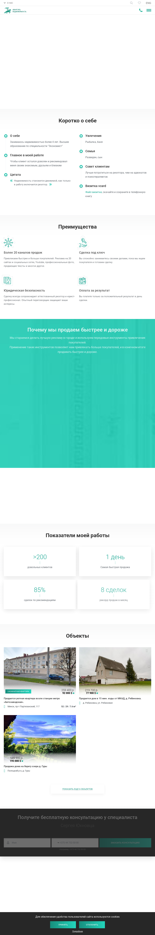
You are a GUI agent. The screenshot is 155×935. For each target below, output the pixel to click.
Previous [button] (6, 665)
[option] (40, 671)
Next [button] (74, 665)
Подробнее (77, 931)
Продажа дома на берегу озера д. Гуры (25, 766)
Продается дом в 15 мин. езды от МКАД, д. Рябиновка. (110, 698)
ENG (148, 3)
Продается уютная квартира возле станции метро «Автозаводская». (32, 700)
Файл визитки (97, 192)
